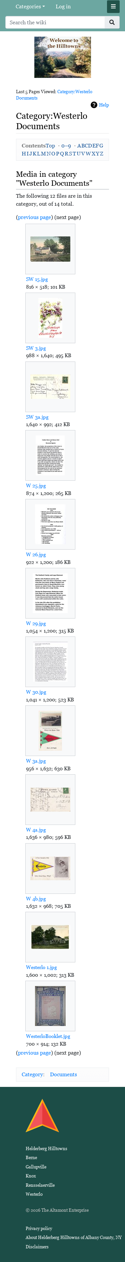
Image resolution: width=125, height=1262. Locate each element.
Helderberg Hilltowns (46, 1148)
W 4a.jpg (36, 830)
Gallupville (36, 1166)
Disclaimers (37, 1246)
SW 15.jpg (37, 279)
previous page (34, 217)
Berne (31, 1157)
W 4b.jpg (36, 898)
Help (104, 105)
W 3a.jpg (36, 761)
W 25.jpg (36, 485)
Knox (31, 1175)
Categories (28, 6)
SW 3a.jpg (37, 417)
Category (32, 1074)
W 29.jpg (36, 623)
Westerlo (34, 1194)
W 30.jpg (36, 692)
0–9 (66, 145)
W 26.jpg (36, 554)
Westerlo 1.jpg (41, 967)
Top (50, 145)
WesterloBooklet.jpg (48, 1036)
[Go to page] (112, 22)
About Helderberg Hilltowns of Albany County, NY (74, 1237)
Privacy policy (39, 1228)
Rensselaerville (40, 1185)
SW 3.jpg (36, 348)
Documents (63, 1074)
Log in (63, 6)
